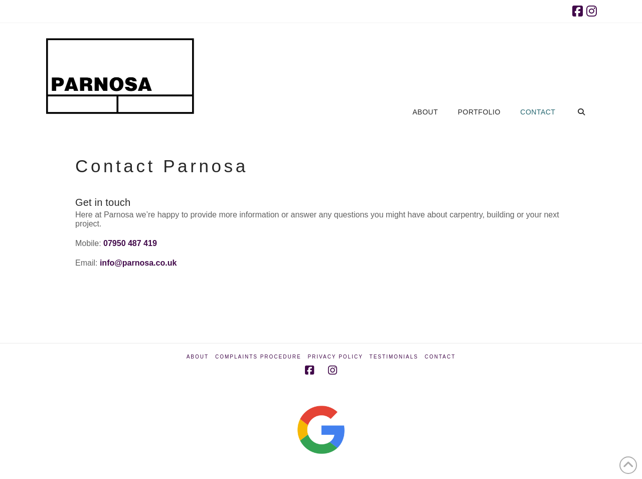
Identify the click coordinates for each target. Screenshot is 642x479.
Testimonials (394, 357)
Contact (440, 357)
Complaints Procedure (258, 357)
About (198, 357)
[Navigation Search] (581, 65)
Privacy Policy (335, 357)
